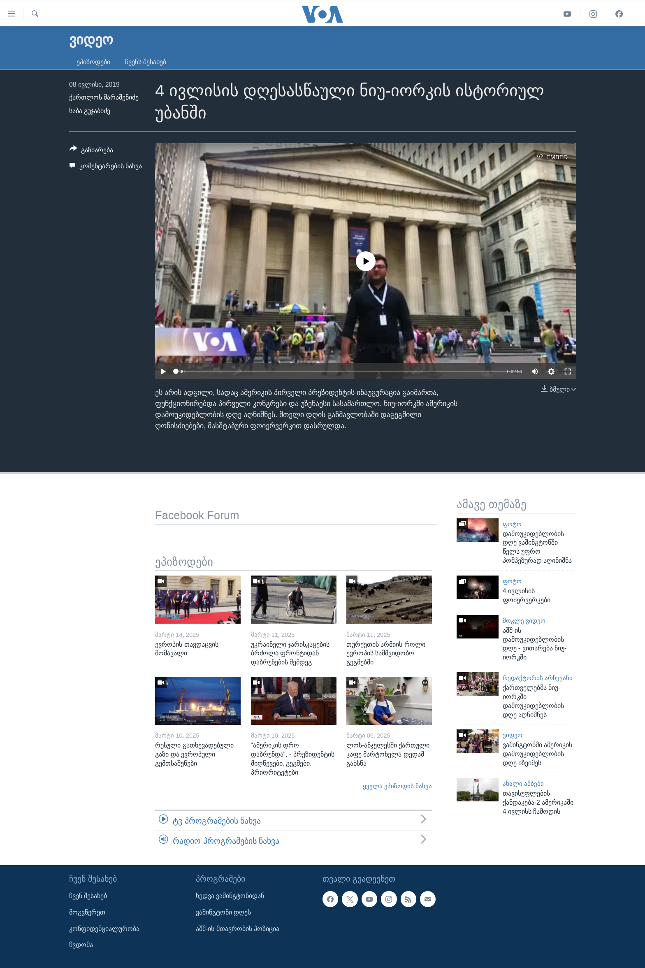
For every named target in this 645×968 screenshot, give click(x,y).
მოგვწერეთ (87, 912)
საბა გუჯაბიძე (89, 110)
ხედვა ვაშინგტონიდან (230, 896)
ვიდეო (512, 735)
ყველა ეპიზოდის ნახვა (397, 786)
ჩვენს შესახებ (145, 61)
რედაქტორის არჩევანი (538, 678)
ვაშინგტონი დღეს (223, 912)
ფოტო (512, 524)
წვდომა (81, 945)
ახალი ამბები (523, 783)
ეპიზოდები (93, 61)
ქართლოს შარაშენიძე (104, 97)
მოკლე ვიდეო (524, 620)
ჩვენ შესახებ (88, 896)
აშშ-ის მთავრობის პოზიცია (237, 928)
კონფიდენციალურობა (104, 928)
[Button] (91, 151)
